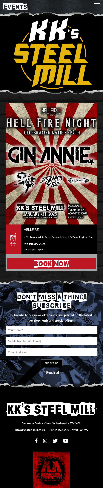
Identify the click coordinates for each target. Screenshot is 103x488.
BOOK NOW (51, 263)
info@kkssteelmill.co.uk (30, 430)
